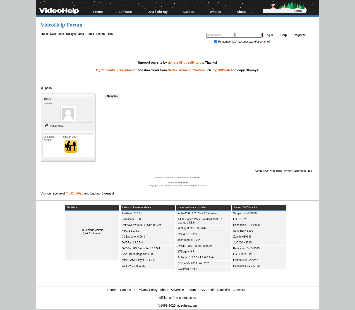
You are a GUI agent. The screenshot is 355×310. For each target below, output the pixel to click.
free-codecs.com (184, 298)
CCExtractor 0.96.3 (133, 236)
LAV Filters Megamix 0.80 (137, 254)
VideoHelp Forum (61, 25)
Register (299, 35)
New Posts (57, 34)
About (241, 12)
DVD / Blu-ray (157, 12)
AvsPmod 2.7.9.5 (132, 213)
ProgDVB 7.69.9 (187, 269)
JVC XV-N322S (242, 242)
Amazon (185, 70)
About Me (112, 96)
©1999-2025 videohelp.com (177, 305)
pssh (48, 88)
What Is (215, 12)
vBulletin (183, 182)
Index (44, 34)
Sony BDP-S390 (243, 230)
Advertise (177, 290)
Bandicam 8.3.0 (131, 219)
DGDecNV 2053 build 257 (193, 263)
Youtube (199, 70)
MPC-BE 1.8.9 (130, 230)
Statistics (223, 290)
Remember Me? (226, 41)
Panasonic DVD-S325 (246, 248)
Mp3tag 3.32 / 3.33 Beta (192, 228)
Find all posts (54, 126)
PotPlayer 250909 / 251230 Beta (141, 225)
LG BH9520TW (242, 254)
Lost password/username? (254, 41)
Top (310, 170)
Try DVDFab (221, 70)
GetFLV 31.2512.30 (133, 265)
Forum (98, 12)
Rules (90, 34)
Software (125, 12)
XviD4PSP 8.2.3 (187, 234)
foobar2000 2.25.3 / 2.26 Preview (198, 213)
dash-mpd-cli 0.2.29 (189, 240)
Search (100, 34)
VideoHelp (276, 170)
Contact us (127, 290)
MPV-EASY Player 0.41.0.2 (138, 260)
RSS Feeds (206, 290)
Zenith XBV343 (242, 236)
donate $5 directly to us (185, 62)
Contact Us (261, 170)
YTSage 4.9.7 (186, 251)
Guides (188, 12)
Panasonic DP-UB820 (246, 225)
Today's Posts (75, 34)
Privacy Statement (295, 170)
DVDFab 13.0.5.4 (132, 242)
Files (109, 34)
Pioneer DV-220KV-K (246, 260)
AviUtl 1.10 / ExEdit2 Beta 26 (195, 246)
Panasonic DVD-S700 (246, 265)
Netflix (173, 70)
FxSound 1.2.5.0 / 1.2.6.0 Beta (196, 257)
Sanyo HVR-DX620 (245, 213)
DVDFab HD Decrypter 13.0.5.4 (141, 248)
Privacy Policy (148, 290)
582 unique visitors (92, 230)
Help (284, 35)
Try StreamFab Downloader (116, 70)
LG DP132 (239, 219)
